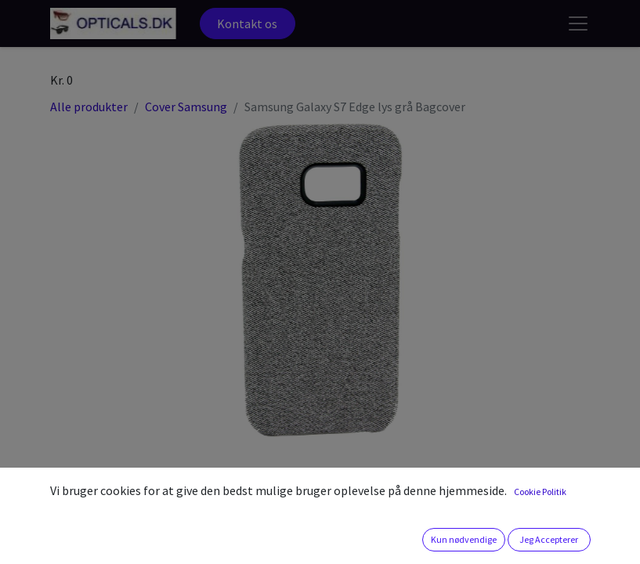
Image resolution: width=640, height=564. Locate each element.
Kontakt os (247, 23)
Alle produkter (89, 106)
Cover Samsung (186, 106)
